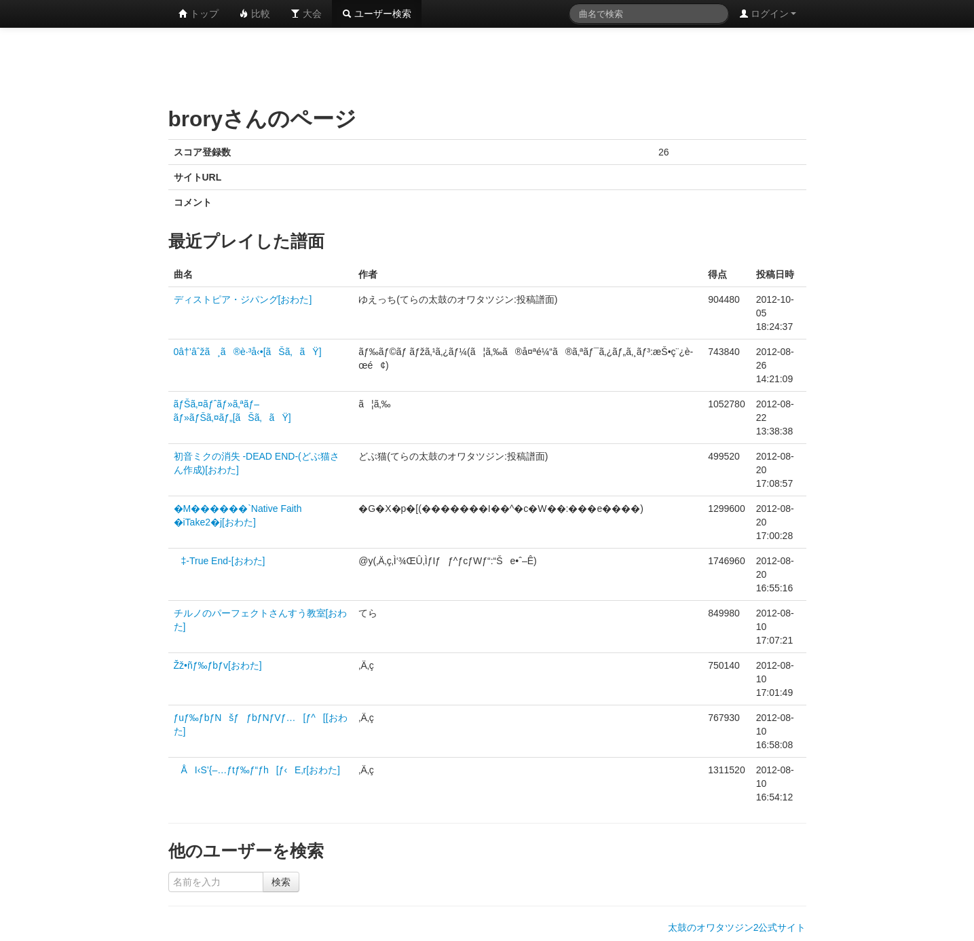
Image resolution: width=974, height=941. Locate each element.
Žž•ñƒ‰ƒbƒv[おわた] (218, 665)
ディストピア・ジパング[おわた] (243, 299)
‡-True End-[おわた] (219, 560)
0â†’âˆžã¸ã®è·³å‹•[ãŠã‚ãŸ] (248, 351)
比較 (254, 13)
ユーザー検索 (376, 13)
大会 (306, 13)
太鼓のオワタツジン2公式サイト (737, 927)
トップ (199, 13)
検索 (281, 882)
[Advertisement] (487, 64)
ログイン (767, 13)
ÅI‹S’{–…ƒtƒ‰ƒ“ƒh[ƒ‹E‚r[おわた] (257, 769)
